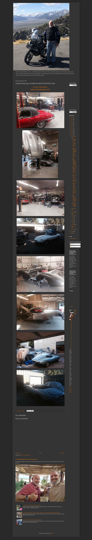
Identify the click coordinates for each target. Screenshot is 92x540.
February (73, 226)
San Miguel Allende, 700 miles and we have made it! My (74, 143)
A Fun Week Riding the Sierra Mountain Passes (32, 519)
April (73, 222)
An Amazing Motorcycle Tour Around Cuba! (26, 459)
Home (40, 453)
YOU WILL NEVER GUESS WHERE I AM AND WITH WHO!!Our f (74, 153)
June (73, 219)
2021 (72, 126)
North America (73, 238)
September (74, 213)
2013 (72, 231)
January (73, 229)
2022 (72, 124)
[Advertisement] (80, 97)
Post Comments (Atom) (25, 455)
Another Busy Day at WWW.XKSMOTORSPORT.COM (74, 162)
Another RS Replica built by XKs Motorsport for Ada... (74, 170)
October (73, 211)
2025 (72, 119)
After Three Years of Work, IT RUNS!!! (74, 204)
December (74, 136)
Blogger (51, 533)
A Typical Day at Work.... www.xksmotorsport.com (74, 198)
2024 (72, 121)
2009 (72, 233)
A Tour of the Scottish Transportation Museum (32, 505)
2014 (72, 135)
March (73, 224)
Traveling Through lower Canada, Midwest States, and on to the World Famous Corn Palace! (41, 512)
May (73, 221)
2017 (72, 129)
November (74, 208)
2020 (72, 128)
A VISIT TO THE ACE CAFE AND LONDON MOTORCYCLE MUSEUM (74, 189)
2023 (72, 122)
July (73, 217)
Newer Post (18, 453)
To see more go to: (40, 87)
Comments (73, 246)
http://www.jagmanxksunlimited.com (71, 334)
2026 (72, 117)
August (73, 215)
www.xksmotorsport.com (40, 89)
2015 (72, 133)
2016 (72, 131)
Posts (72, 244)
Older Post (62, 453)
